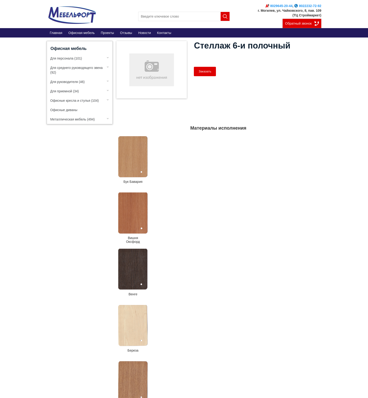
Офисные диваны (63, 110)
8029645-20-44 (278, 6)
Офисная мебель (68, 48)
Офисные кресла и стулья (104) (74, 100)
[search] (184, 16)
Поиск (225, 16)
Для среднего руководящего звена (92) (76, 70)
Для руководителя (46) (67, 82)
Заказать (205, 71)
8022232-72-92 (307, 6)
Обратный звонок (298, 23)
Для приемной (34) (64, 91)
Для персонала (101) (66, 58)
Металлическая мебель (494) (72, 119)
